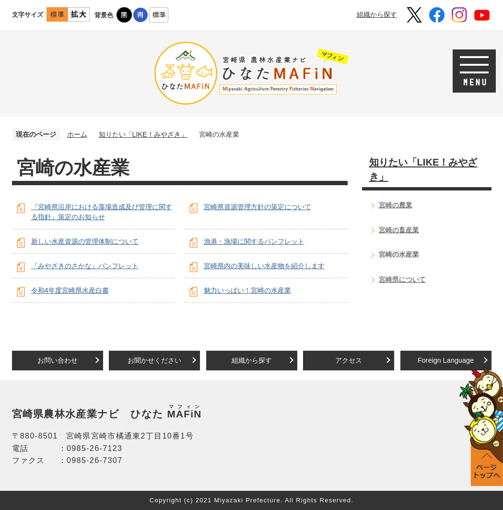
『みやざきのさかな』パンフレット (85, 266)
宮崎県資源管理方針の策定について (257, 207)
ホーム (77, 134)
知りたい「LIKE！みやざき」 (143, 134)
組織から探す (377, 14)
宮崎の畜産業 (399, 230)
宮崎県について (402, 279)
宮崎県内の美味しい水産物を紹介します (264, 266)
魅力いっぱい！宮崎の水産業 (247, 290)
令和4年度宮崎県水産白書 (70, 290)
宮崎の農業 (395, 205)
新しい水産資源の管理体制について (85, 241)
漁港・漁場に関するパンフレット (254, 241)
